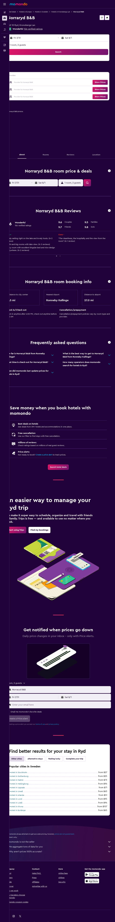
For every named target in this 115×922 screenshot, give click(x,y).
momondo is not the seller (63, 841)
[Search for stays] (4, 18)
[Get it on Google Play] (94, 874)
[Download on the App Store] (94, 881)
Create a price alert (51, 455)
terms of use (47, 724)
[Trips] (4, 37)
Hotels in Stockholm (26, 772)
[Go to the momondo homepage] (18, 4)
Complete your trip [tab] (82, 759)
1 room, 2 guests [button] (25, 45)
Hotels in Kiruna (24, 807)
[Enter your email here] (65, 705)
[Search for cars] (4, 24)
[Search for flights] (4, 12)
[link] (62, 467)
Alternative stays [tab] (42, 759)
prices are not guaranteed (72, 834)
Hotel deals (19, 12)
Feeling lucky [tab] (62, 759)
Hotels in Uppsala (24, 788)
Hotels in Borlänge (25, 810)
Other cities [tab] (24, 759)
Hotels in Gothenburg (26, 776)
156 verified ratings (40, 29)
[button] (5, 4)
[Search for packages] (4, 29)
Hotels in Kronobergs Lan (68, 12)
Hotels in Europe (33, 12)
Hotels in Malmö (24, 780)
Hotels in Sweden (49, 12)
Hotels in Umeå (23, 791)
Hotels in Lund (23, 799)
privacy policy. (61, 724)
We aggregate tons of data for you (63, 846)
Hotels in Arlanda (24, 795)
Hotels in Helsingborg (26, 784)
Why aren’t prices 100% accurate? (63, 851)
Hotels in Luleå (23, 803)
